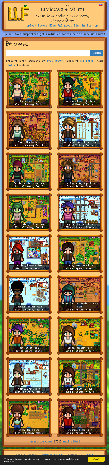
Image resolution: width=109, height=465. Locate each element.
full (11, 65)
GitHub (88, 454)
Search (97, 52)
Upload (31, 25)
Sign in (79, 25)
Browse (42, 25)
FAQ (60, 25)
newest (33, 441)
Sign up (92, 25)
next (66, 441)
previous (46, 441)
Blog (52, 25)
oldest (75, 441)
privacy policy (52, 454)
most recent (56, 60)
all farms (87, 60)
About (68, 25)
